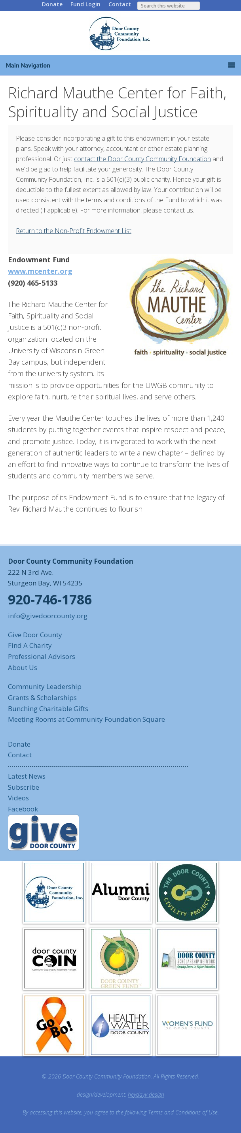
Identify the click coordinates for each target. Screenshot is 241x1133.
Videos (18, 797)
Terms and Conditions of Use (183, 1112)
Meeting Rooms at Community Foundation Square (86, 719)
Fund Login (85, 4)
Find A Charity (30, 645)
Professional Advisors (41, 656)
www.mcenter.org (40, 271)
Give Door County (35, 634)
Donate (52, 4)
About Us (22, 667)
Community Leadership (45, 686)
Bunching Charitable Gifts (48, 708)
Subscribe (23, 787)
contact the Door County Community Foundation (142, 158)
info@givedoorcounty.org (47, 615)
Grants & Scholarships (42, 697)
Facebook (23, 808)
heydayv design (146, 1094)
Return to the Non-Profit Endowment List (73, 230)
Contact (119, 4)
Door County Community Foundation (120, 33)
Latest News (27, 776)
